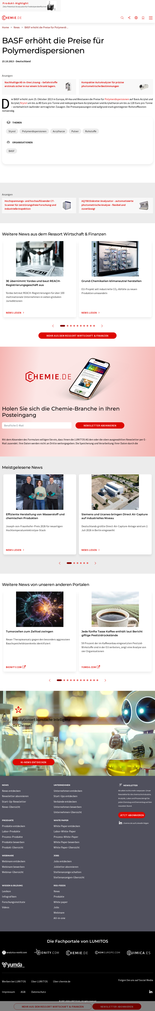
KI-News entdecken (33, 762)
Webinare (59, 912)
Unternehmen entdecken (68, 790)
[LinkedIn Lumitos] (150, 991)
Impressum (8, 991)
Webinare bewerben (13, 866)
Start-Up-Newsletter (14, 801)
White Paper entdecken (67, 826)
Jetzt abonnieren (132, 815)
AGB (23, 991)
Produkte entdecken (13, 826)
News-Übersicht (11, 806)
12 (97, 680)
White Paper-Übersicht (67, 847)
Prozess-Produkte (12, 836)
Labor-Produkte (11, 831)
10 (94, 326)
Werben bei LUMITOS (14, 981)
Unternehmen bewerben (67, 806)
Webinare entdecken (13, 861)
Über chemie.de (61, 981)
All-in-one (59, 918)
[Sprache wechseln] (136, 18)
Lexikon (6, 891)
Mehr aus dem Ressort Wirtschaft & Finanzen (77, 335)
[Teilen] (129, 18)
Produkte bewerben (13, 842)
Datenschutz (38, 991)
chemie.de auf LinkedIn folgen (133, 823)
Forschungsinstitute (13, 902)
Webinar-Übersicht (13, 872)
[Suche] (122, 18)
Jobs (56, 907)
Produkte (59, 896)
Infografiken (9, 896)
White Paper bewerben (66, 842)
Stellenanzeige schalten (67, 872)
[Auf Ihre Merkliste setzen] (143, 18)
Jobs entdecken (63, 861)
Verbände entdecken (65, 801)
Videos (5, 907)
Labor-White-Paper (65, 831)
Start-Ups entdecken (65, 796)
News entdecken (11, 790)
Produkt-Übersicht (12, 847)
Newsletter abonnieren (100, 425)
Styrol (23, 103)
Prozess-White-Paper (66, 836)
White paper (61, 902)
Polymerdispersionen (117, 99)
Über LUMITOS (39, 981)
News (57, 891)
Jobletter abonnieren (66, 866)
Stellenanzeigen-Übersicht (69, 877)
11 (94, 680)
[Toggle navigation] (151, 18)
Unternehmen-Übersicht (68, 812)
